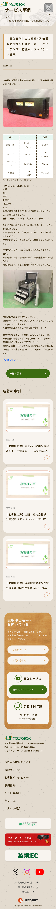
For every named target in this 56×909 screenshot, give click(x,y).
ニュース (9, 801)
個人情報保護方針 (26, 887)
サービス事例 (12, 793)
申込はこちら (9, 359)
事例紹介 (9, 785)
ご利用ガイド (19, 649)
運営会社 (26, 892)
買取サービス (12, 770)
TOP (6, 16)
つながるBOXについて (17, 762)
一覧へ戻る (16, 373)
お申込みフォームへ (23, 689)
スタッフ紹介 (12, 808)
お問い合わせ (19, 660)
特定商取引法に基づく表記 (28, 882)
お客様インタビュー (16, 777)
